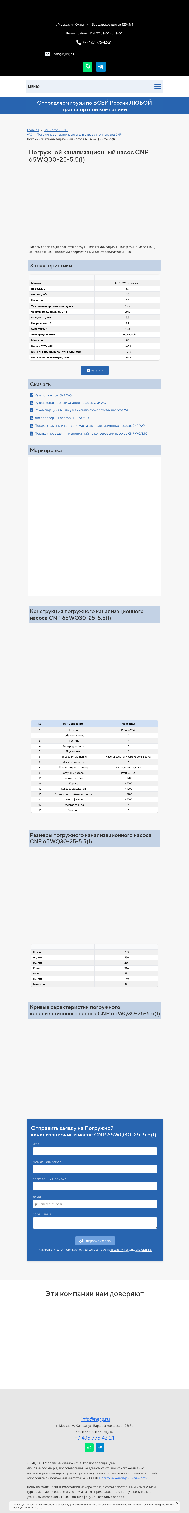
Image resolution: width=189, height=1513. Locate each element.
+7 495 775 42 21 (94, 1437)
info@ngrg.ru (95, 1419)
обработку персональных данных (131, 1249)
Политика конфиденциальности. (123, 1478)
